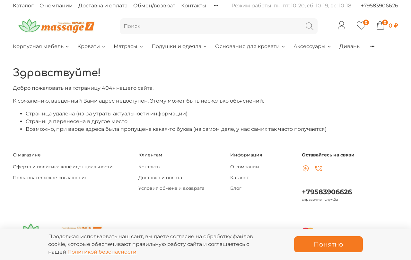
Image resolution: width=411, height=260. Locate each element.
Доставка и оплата (102, 6)
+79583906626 (379, 6)
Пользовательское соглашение (50, 177)
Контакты (193, 6)
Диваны (350, 46)
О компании (56, 6)
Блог (235, 188)
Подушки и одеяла (179, 46)
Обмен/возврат (154, 6)
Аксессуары (312, 46)
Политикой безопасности (101, 252)
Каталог (23, 6)
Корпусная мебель (41, 46)
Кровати (91, 46)
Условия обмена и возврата (171, 188)
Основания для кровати (250, 46)
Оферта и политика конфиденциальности (63, 167)
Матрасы (129, 46)
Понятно (328, 244)
